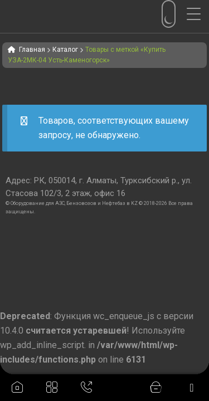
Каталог (65, 49)
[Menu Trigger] (198, 14)
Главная (32, 49)
